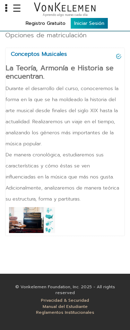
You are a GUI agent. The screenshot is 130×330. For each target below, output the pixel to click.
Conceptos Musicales (39, 54)
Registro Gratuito (46, 23)
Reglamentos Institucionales (65, 313)
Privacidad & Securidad (65, 300)
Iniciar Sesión (89, 23)
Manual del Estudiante (65, 307)
